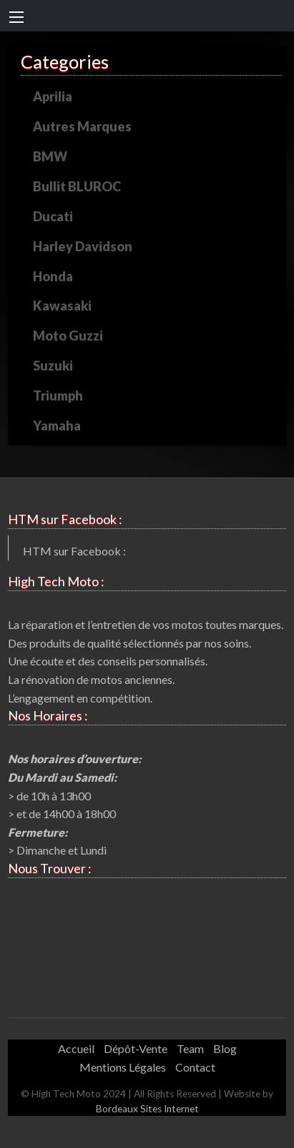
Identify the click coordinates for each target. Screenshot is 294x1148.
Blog (225, 1048)
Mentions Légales (122, 1067)
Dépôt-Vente (135, 1048)
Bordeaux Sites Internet (147, 1108)
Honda (53, 276)
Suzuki (53, 365)
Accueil (76, 1048)
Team (190, 1048)
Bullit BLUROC (77, 186)
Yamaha (57, 425)
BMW (50, 156)
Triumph (58, 395)
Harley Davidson (82, 246)
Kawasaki (62, 305)
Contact (195, 1067)
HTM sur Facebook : (74, 551)
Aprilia (52, 96)
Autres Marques (82, 126)
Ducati (53, 216)
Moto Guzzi (68, 335)
